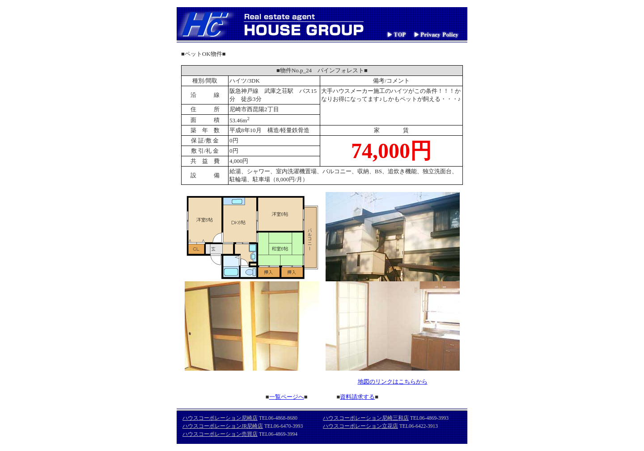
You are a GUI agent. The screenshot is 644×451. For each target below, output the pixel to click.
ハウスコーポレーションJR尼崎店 (222, 426)
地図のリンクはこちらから (393, 381)
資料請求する (357, 396)
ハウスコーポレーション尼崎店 (220, 418)
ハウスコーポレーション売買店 (220, 434)
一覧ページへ (286, 396)
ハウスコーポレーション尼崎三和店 (366, 418)
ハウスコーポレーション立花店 (360, 426)
